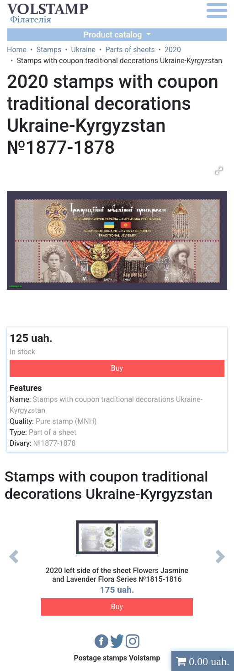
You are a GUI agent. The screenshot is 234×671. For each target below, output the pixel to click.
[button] (219, 170)
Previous (14, 563)
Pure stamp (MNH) (66, 421)
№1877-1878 (54, 443)
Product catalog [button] (113, 34)
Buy (117, 368)
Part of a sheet (52, 432)
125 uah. (31, 338)
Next (220, 563)
